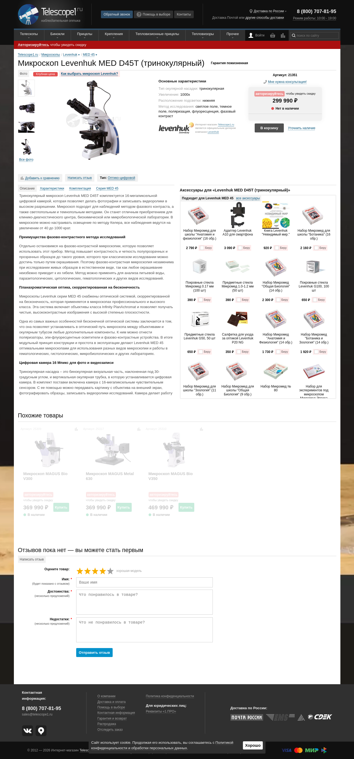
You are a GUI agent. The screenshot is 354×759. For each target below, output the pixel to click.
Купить (61, 507)
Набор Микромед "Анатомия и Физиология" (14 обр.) (276, 338)
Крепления (114, 34)
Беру (206, 248)
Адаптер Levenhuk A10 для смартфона (238, 232)
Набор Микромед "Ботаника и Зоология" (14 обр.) (314, 338)
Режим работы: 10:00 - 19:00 (314, 18)
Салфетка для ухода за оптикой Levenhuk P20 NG (237, 338)
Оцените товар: (56, 569)
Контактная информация (116, 713)
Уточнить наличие (301, 128)
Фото (23, 74)
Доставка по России (269, 11)
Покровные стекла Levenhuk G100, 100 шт (314, 286)
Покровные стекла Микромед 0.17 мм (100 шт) (200, 286)
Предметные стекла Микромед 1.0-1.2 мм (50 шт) (238, 286)
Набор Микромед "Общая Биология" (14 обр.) (276, 286)
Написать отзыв (80, 178)
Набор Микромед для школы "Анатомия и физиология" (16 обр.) (199, 234)
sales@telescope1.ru (37, 714)
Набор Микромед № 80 (275, 388)
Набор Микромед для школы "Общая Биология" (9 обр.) (237, 390)
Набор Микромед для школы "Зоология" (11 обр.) (199, 390)
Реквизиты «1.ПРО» (161, 711)
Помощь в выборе (153, 14)
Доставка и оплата (111, 702)
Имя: (44, 581)
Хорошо (253, 745)
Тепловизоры (203, 34)
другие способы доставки (264, 18)
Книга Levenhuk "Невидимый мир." (276, 232)
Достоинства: (44, 593)
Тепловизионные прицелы (157, 34)
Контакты (184, 14)
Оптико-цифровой (121, 178)
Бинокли (57, 34)
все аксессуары (248, 198)
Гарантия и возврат (112, 718)
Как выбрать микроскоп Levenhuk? (89, 74)
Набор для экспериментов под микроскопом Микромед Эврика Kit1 (313, 391)
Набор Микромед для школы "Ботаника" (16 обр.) (313, 234)
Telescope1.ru (226, 124)
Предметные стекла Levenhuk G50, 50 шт (200, 336)
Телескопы (29, 34)
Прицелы (84, 34)
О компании (106, 696)
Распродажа (106, 724)
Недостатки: (44, 621)
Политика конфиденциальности (170, 696)
